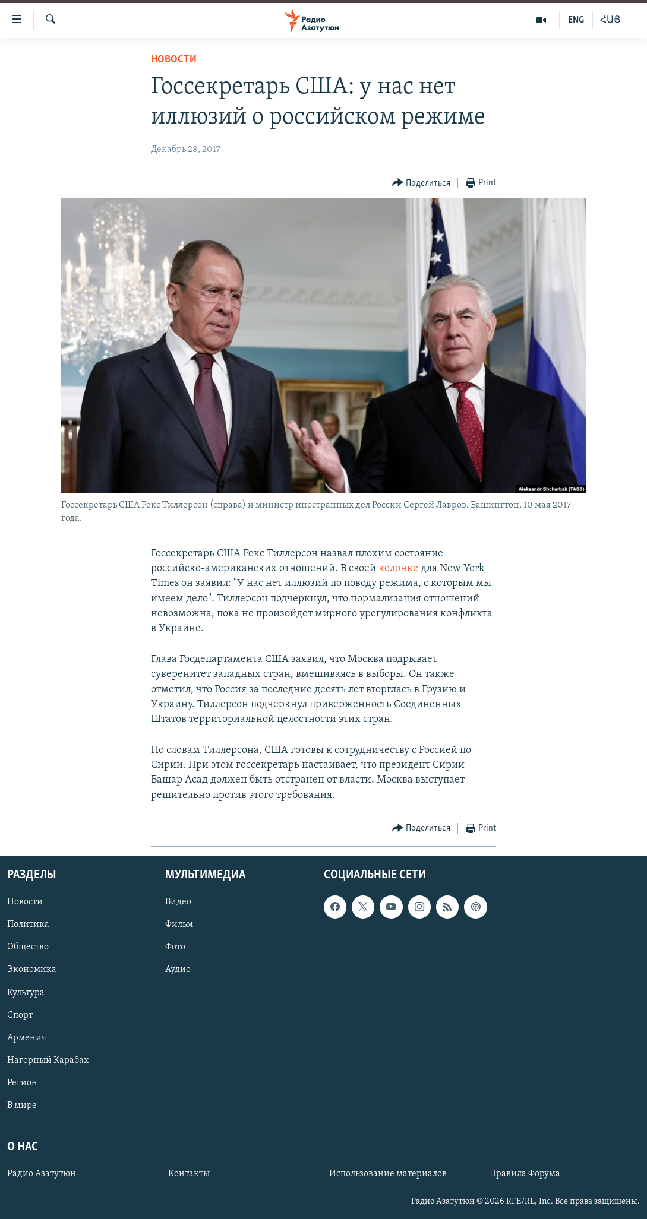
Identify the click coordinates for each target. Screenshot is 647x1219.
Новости (174, 59)
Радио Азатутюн (41, 1174)
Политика (28, 924)
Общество (28, 947)
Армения (26, 1038)
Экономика (31, 969)
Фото (175, 947)
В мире (22, 1105)
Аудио (178, 969)
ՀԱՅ (610, 20)
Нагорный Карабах (48, 1060)
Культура (26, 992)
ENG (576, 20)
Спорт (20, 1015)
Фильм (179, 924)
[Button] (421, 183)
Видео (178, 902)
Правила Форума (525, 1174)
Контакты (189, 1174)
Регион (22, 1083)
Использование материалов (388, 1174)
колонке (399, 568)
